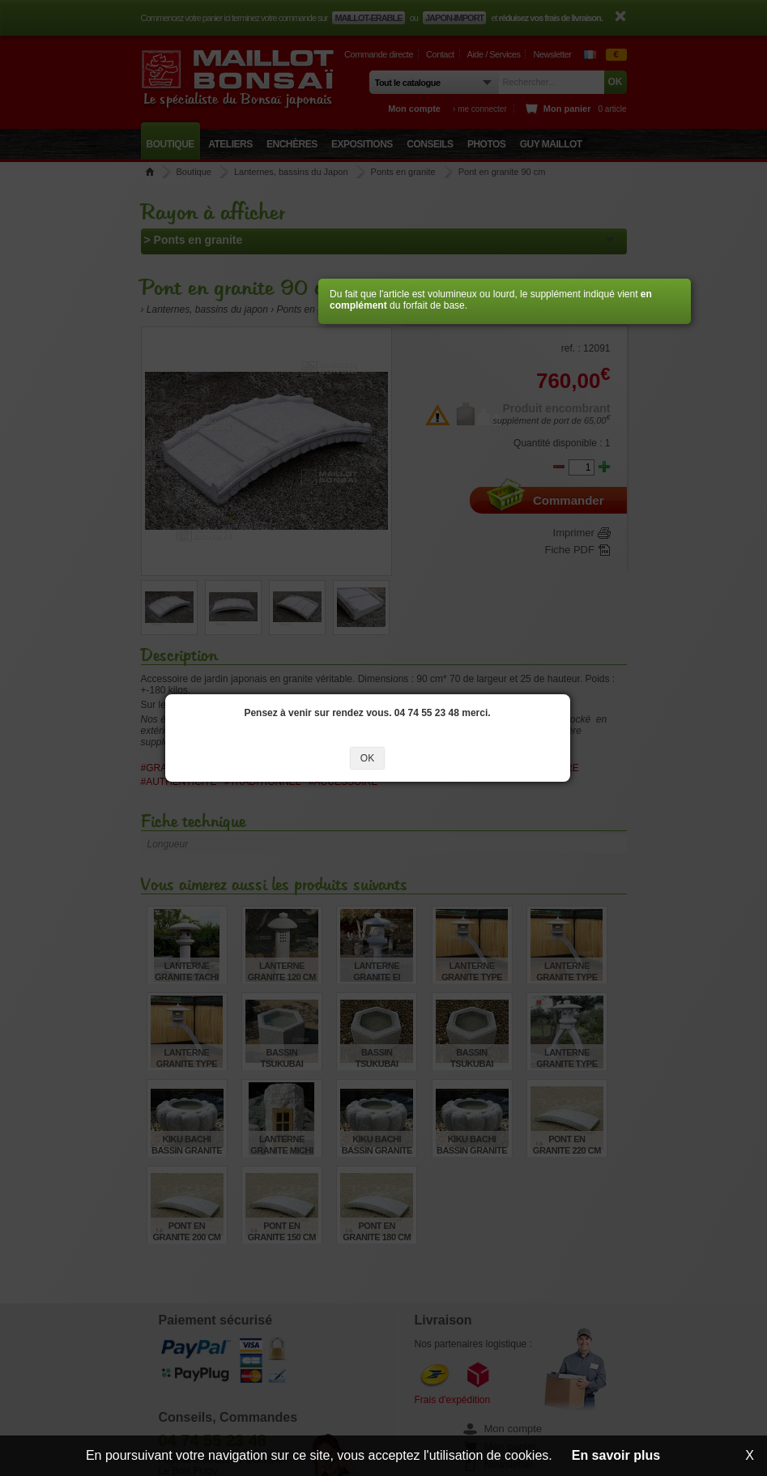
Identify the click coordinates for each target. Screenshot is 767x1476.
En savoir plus (616, 1455)
